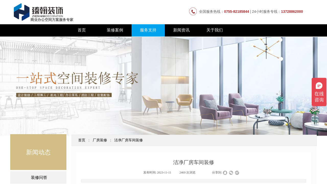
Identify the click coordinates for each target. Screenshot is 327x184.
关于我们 (214, 30)
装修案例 (115, 30)
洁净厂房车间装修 (128, 140)
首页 (82, 30)
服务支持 (148, 30)
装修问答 (39, 177)
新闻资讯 (181, 30)
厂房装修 (100, 140)
